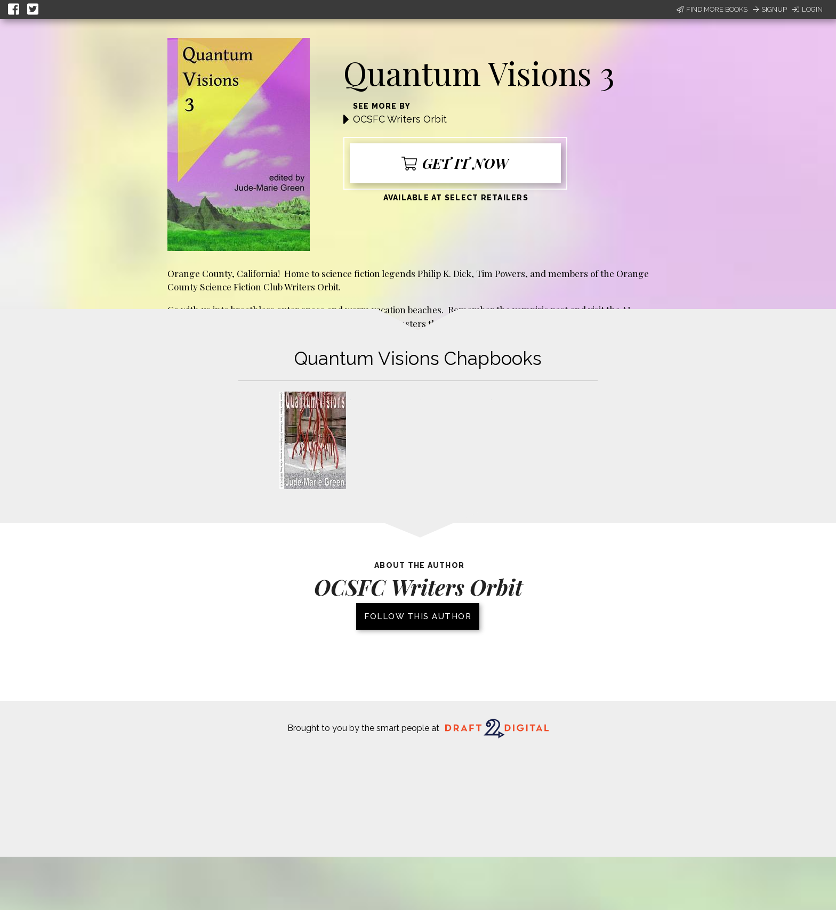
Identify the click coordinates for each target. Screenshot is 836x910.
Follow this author (417, 616)
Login (807, 9)
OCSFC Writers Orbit (400, 119)
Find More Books (712, 9)
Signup (770, 9)
